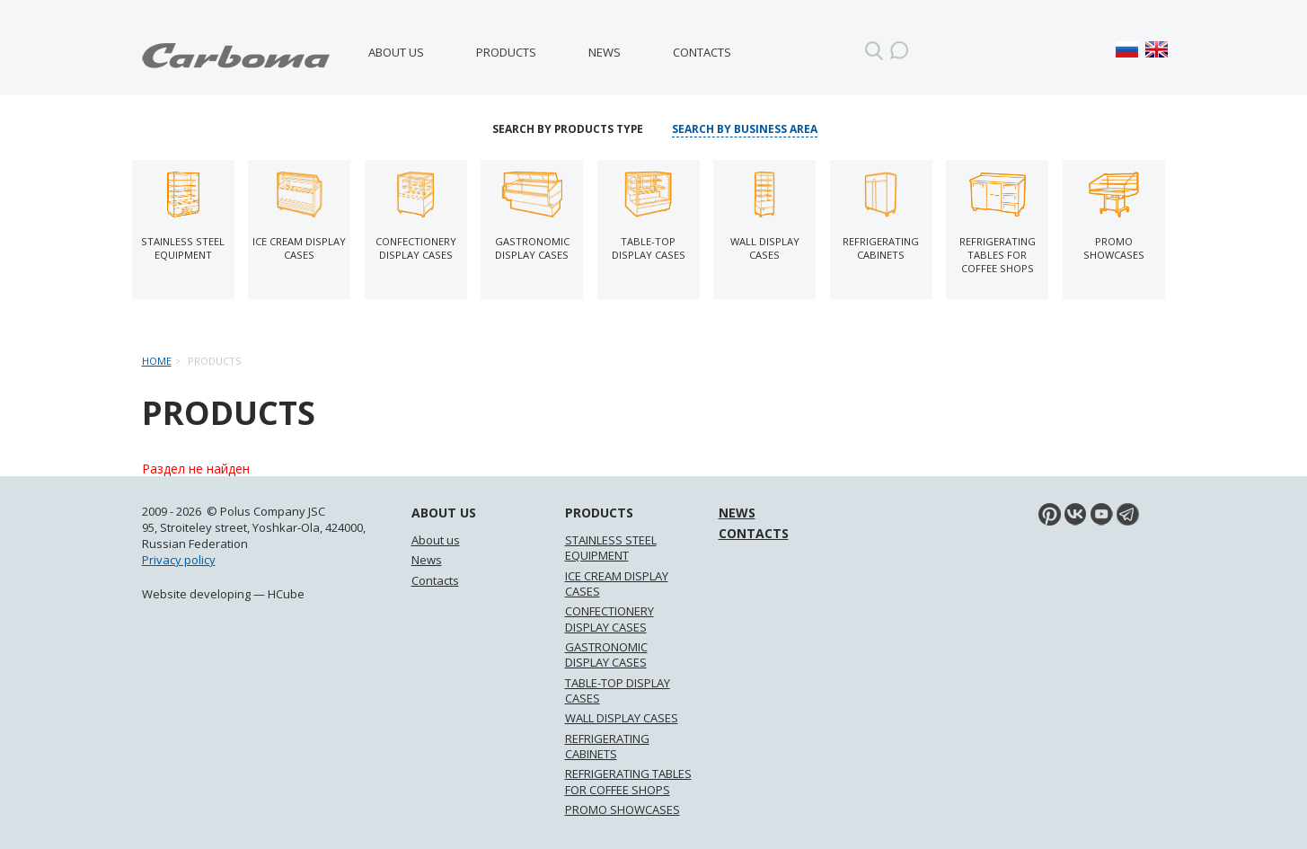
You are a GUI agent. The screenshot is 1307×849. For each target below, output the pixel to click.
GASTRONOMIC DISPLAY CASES (606, 654)
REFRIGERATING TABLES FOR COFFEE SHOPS (628, 781)
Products (506, 52)
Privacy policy (179, 560)
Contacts (702, 52)
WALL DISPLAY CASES (621, 718)
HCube (286, 594)
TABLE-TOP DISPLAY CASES (617, 690)
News (604, 52)
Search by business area (744, 129)
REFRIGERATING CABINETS (607, 746)
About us (396, 52)
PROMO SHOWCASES (622, 809)
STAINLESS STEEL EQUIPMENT (611, 547)
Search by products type (567, 129)
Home (157, 360)
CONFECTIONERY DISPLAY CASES (609, 618)
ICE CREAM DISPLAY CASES (616, 583)
